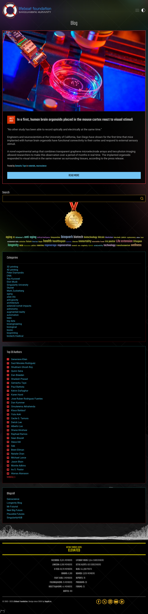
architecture (13, 302)
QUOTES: (66, 591)
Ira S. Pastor (17, 469)
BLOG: (78, 569)
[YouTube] (116, 601)
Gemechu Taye (20, 166)
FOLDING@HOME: (56, 582)
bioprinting (12, 333)
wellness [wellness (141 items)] (136, 245)
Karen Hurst (17, 394)
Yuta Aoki (16, 414)
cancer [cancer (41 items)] (123, 237)
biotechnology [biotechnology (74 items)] (90, 237)
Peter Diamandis (15, 272)
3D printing (12, 266)
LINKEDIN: (56, 565)
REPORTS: (79, 578)
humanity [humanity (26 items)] (69, 242)
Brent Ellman (17, 449)
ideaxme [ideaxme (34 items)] (75, 242)
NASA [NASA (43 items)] (21, 245)
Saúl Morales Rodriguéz (23, 363)
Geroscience (13, 499)
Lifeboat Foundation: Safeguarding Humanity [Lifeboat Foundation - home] (66, 10)
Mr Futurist (12, 506)
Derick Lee (16, 422)
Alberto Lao (17, 426)
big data (11, 321)
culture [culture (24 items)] (138, 237)
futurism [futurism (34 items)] (35, 242)
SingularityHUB (14, 517)
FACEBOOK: (55, 560)
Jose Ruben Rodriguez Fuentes (27, 398)
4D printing (12, 269)
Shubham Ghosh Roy (22, 367)
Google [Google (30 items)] (40, 242)
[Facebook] (98, 601)
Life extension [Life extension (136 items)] (124, 241)
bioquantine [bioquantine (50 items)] (55, 237)
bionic (10, 330)
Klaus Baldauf (18, 410)
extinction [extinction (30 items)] (22, 242)
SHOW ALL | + (11, 477)
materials (31, 166)
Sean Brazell (17, 438)
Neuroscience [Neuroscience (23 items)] (27, 246)
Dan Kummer (18, 402)
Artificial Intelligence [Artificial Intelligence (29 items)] (43, 238)
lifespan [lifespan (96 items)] (137, 241)
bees (9, 317)
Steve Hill (16, 442)
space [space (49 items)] (90, 245)
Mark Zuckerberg (15, 290)
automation (13, 315)
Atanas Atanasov (20, 473)
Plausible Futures (15, 514)
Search (141, 198)
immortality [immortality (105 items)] (84, 241)
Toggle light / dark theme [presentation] (143, 10)
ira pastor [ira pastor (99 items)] (110, 241)
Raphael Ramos (19, 434)
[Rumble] (122, 601)
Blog (74, 23)
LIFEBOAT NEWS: (82, 560)
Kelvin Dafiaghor (19, 390)
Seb (13, 446)
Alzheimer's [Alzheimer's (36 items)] (19, 238)
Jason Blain (17, 461)
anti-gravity (12, 300)
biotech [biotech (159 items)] (78, 237)
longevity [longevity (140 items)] (13, 245)
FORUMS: (79, 587)
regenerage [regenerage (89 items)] (51, 245)
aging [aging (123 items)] (9, 237)
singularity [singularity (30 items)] (84, 246)
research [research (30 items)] (74, 246)
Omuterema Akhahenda (23, 406)
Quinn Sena (17, 371)
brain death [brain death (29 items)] (117, 238)
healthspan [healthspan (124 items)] (58, 241)
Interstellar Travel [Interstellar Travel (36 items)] (98, 242)
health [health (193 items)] (47, 241)
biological (12, 327)
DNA (9, 275)
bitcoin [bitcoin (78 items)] (101, 237)
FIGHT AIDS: (58, 578)
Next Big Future (14, 510)
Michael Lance (18, 457)
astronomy (12, 309)
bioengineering (14, 324)
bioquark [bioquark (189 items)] (67, 237)
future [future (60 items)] (29, 241)
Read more (74, 175)
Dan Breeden (17, 375)
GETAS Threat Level (74, 549)
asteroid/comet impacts (19, 305)
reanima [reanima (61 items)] (40, 245)
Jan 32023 (11, 119)
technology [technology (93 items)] (110, 245)
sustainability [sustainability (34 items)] (98, 246)
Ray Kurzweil (13, 278)
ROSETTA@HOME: (55, 587)
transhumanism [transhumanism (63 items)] (123, 245)
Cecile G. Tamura (19, 418)
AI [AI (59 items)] (14, 237)
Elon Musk (12, 281)
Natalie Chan (17, 453)
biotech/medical (15, 336)
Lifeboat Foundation (20, 601)
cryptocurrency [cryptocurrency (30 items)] (131, 238)
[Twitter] (104, 601)
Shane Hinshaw (19, 430)
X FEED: (57, 569)
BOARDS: (79, 573)
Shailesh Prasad (19, 379)
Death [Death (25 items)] (142, 237)
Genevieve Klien (19, 359)
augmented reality (16, 312)
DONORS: (64, 573)
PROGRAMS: (80, 582)
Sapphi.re (48, 601)
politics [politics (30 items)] (33, 246)
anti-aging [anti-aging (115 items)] (30, 237)
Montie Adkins (18, 465)
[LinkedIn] (110, 601)
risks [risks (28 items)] (79, 246)
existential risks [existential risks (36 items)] (12, 242)
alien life (11, 296)
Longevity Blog (14, 502)
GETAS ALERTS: (81, 565)
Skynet (10, 287)
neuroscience (41, 166)
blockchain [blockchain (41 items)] (109, 237)
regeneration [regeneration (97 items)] (64, 245)
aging (10, 293)
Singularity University (17, 284)
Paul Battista (17, 386)
